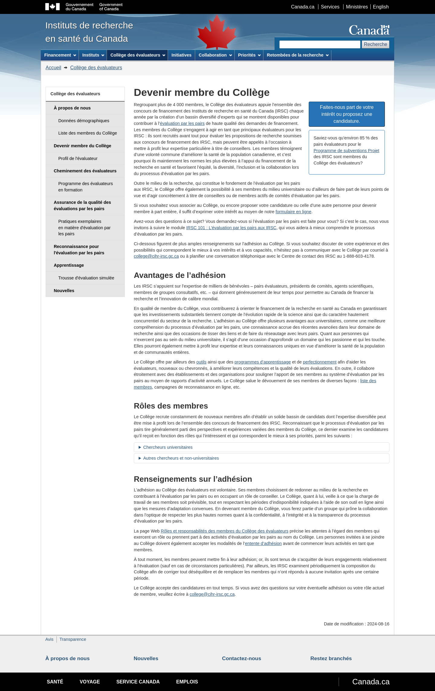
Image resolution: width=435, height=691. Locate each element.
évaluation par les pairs (182, 123)
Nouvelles (146, 658)
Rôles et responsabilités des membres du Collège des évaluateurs (224, 531)
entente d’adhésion (263, 543)
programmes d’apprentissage (262, 362)
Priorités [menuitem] (249, 55)
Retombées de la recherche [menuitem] (298, 55)
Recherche (375, 44)
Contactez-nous (241, 658)
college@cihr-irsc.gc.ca (156, 256)
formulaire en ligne (293, 211)
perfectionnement (320, 362)
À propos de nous (67, 658)
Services (330, 6)
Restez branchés (331, 658)
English (381, 6)
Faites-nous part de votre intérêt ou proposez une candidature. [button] (347, 114)
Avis (49, 639)
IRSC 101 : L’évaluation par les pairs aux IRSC (231, 227)
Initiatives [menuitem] (182, 55)
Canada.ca (302, 6)
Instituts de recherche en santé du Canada (89, 32)
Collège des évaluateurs (96, 67)
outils (201, 362)
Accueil (53, 67)
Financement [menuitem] (60, 55)
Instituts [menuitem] (93, 55)
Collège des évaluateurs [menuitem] (138, 55)
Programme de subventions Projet (346, 150)
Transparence (73, 639)
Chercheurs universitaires (167, 447)
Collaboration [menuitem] (215, 55)
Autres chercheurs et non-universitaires (181, 458)
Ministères (357, 6)
